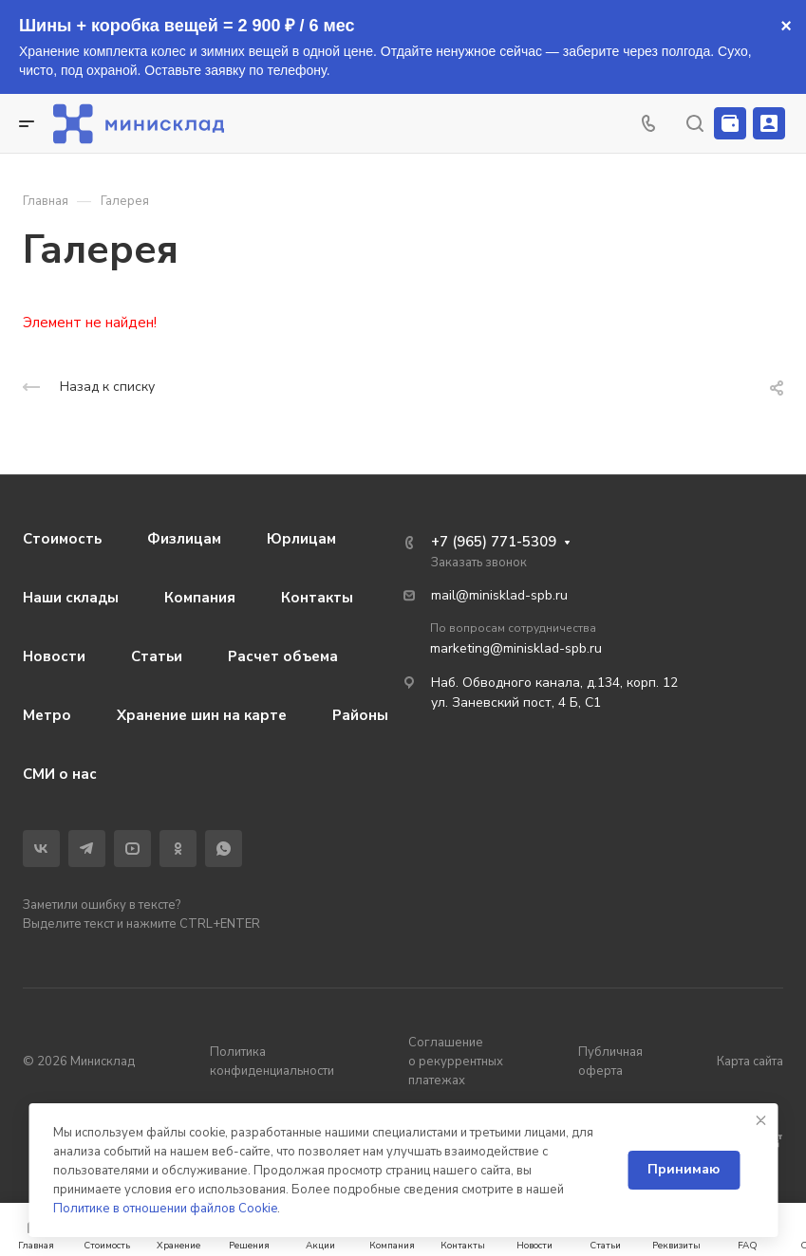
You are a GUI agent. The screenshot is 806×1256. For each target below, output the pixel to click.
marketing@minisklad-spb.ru (516, 648)
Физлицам (184, 538)
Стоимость (62, 538)
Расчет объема (283, 656)
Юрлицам (301, 538)
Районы (360, 715)
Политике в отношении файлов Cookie (165, 1208)
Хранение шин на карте (202, 715)
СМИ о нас (60, 774)
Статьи (156, 656)
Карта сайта (750, 1061)
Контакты (317, 597)
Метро (47, 715)
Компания (199, 597)
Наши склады (71, 597)
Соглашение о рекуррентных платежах (455, 1061)
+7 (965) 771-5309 (493, 541)
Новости (54, 656)
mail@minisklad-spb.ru (499, 595)
